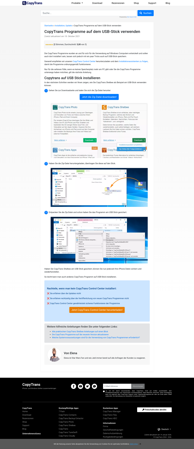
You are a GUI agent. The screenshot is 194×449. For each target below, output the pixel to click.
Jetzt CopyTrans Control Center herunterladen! (97, 309)
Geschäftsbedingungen (113, 430)
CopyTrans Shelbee (67, 425)
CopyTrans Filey (110, 415)
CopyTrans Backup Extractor (71, 418)
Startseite (48, 25)
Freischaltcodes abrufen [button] (154, 409)
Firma (105, 426)
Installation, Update (63, 25)
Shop (136, 3)
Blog (168, 3)
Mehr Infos (134, 444)
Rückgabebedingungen (113, 437)
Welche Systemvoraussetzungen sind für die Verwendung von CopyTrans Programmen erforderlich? (96, 337)
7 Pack (62, 411)
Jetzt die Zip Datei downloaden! (99, 96)
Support (152, 3)
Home (25, 411)
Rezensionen (118, 3)
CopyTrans (63, 429)
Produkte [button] (76, 3)
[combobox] (88, 13)
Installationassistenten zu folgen (133, 61)
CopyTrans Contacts (68, 415)
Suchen (146, 13)
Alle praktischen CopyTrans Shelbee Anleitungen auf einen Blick (80, 331)
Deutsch (163, 429)
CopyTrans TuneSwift (68, 432)
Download (97, 3)
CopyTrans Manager (112, 411)
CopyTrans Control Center (84, 61)
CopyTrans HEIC (110, 418)
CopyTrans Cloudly (67, 436)
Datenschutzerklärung (112, 433)
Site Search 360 (131, 17)
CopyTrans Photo (66, 422)
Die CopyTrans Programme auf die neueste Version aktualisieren (80, 334)
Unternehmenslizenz (31, 433)
